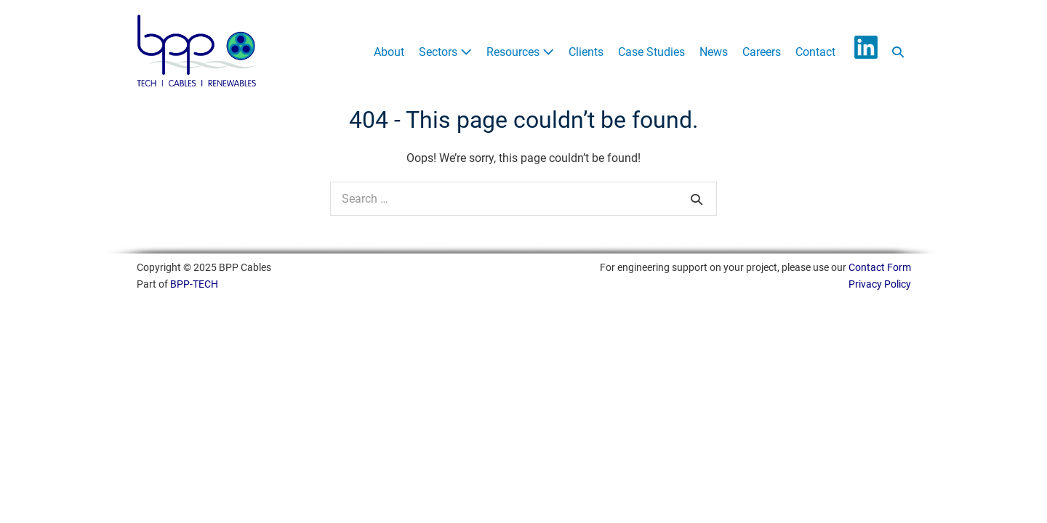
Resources (520, 52)
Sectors (445, 52)
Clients (586, 52)
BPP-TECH (194, 284)
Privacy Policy (880, 284)
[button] (898, 53)
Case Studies (651, 52)
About (389, 52)
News (713, 52)
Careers (761, 52)
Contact (815, 52)
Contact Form (880, 267)
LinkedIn (866, 47)
